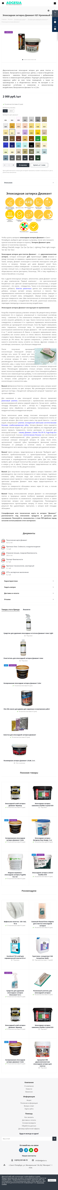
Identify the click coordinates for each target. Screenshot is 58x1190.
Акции (29, 1100)
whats (31, 1150)
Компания (29, 1082)
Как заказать (29, 1117)
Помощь (29, 1114)
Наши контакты (29, 1156)
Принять (52, 1180)
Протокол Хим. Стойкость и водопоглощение (23, 546)
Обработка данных (29, 1126)
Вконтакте (21, 1150)
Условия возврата (29, 1123)
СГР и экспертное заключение (17, 572)
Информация (29, 1096)
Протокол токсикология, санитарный (20, 566)
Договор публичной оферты (29, 1129)
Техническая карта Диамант (16, 540)
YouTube (36, 1150)
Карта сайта (29, 1109)
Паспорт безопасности (14, 559)
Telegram (26, 1150)
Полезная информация (29, 1103)
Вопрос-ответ (29, 1106)
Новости (29, 1089)
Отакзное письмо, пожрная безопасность (21, 553)
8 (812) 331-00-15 (21, 1160)
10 (35, 59)
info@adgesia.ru (41, 1160)
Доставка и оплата (29, 1120)
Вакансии (29, 1092)
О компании (29, 1086)
